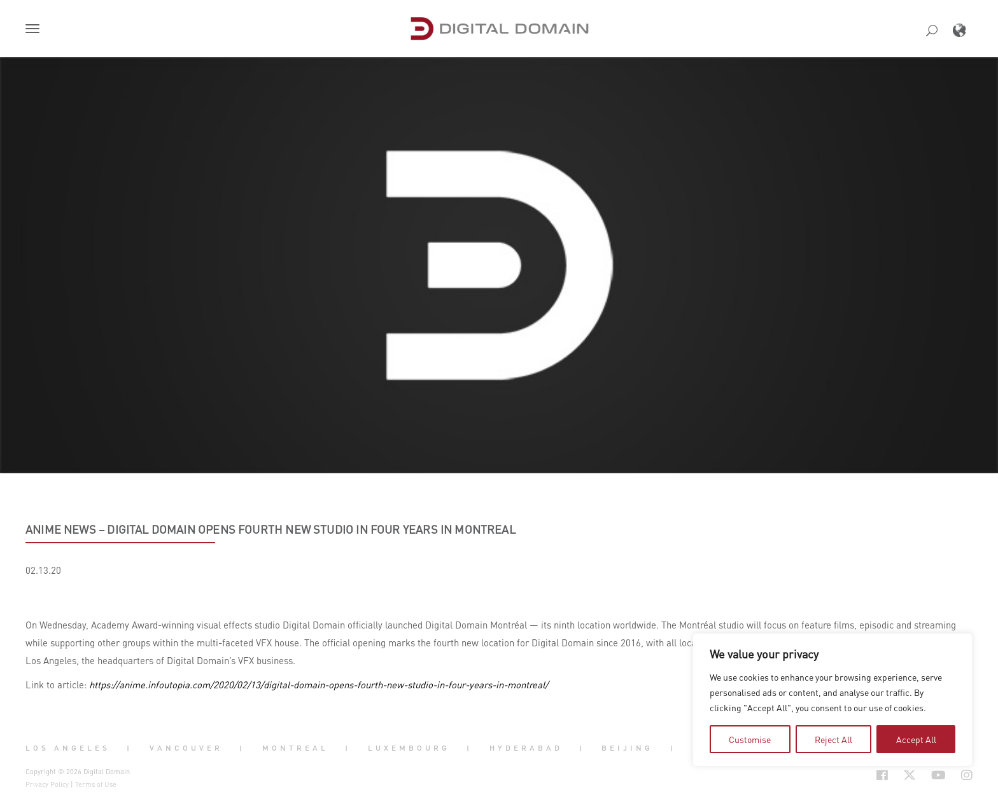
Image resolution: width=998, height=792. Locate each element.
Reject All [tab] (833, 739)
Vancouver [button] (186, 747)
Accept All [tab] (916, 739)
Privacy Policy (47, 784)
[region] (832, 700)
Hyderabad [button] (526, 747)
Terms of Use (95, 784)
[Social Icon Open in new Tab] (841, 775)
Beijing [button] (627, 747)
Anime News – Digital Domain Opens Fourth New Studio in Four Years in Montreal (270, 529)
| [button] (129, 747)
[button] (35, 30)
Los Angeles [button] (67, 747)
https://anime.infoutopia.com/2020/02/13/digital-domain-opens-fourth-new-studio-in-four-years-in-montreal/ (318, 684)
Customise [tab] (750, 739)
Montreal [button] (295, 747)
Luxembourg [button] (409, 747)
